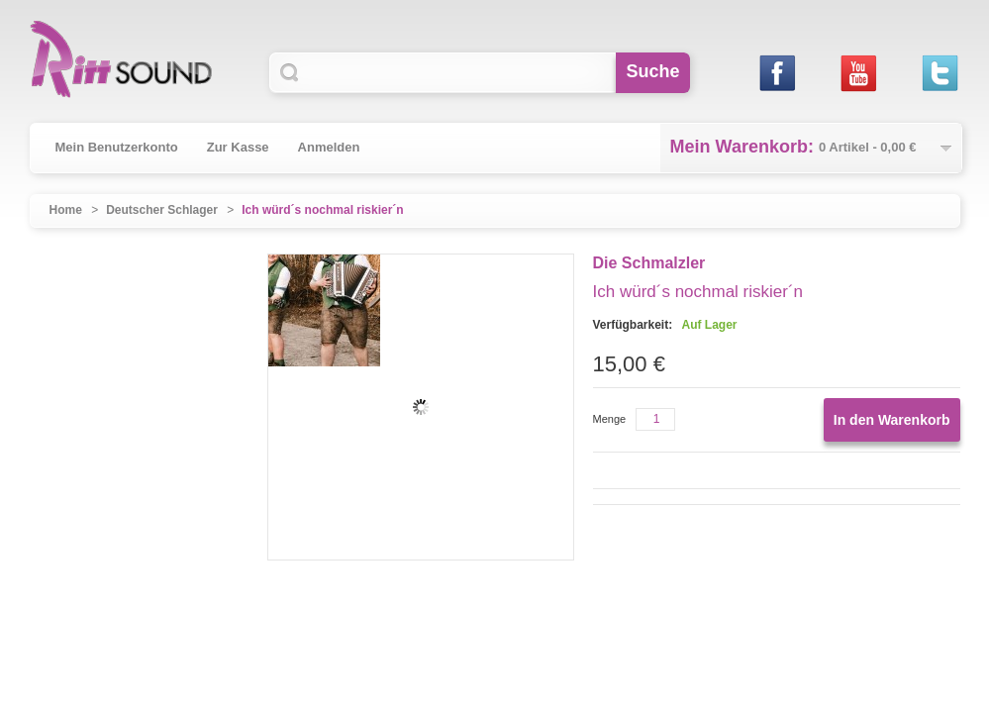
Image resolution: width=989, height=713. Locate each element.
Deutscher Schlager (162, 210)
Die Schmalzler (649, 263)
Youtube (859, 72)
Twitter (940, 72)
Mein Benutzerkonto (116, 147)
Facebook (777, 72)
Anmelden (329, 147)
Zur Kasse (238, 147)
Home (65, 210)
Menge (610, 419)
